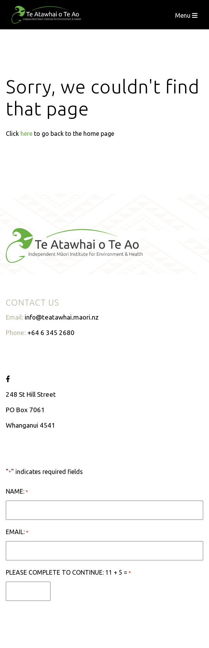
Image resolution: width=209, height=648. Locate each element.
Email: (17, 532)
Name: (17, 491)
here (26, 133)
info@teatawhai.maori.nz (62, 317)
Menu (186, 15)
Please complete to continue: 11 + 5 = (68, 573)
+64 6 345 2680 (50, 332)
